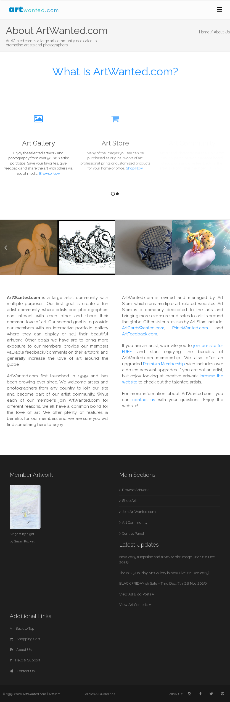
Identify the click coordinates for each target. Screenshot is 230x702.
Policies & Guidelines (99, 694)
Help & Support (25, 660)
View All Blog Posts (136, 594)
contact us (143, 399)
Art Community (134, 522)
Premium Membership (164, 363)
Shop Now (134, 168)
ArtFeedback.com (139, 334)
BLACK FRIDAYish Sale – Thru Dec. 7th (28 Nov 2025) (163, 583)
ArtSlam (54, 694)
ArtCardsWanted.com (143, 327)
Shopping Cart (25, 639)
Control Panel (133, 533)
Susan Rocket (24, 541)
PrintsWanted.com (190, 327)
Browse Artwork (135, 490)
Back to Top (22, 628)
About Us (20, 650)
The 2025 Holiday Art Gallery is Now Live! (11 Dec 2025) (164, 573)
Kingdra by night (22, 534)
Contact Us (22, 671)
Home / (206, 32)
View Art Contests (135, 605)
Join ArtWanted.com (139, 512)
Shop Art (129, 501)
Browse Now (49, 173)
